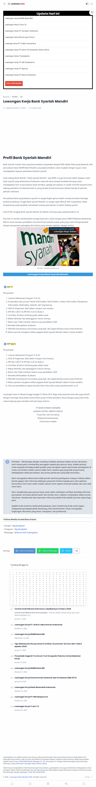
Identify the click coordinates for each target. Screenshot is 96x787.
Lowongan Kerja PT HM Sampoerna (20, 62)
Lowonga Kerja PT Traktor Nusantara (20, 43)
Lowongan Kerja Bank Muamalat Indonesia (34, 687)
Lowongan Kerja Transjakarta (17, 56)
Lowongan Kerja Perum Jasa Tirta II (20, 37)
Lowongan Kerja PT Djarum (16, 68)
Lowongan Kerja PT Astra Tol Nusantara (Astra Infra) (27, 49)
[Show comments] (83, 783)
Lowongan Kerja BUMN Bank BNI (19, 18)
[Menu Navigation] (4, 4)
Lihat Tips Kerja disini (36, 772)
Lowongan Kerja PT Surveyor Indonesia (21, 31)
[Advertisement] (48, 132)
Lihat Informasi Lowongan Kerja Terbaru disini (29, 764)
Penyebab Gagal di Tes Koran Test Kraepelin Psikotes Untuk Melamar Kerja (47, 657)
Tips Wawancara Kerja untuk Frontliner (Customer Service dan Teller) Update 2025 (48, 645)
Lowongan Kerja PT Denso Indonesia (20, 75)
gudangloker (19, 525)
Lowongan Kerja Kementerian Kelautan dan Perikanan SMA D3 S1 (45, 677)
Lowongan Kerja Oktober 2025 (21, 777)
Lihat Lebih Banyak (14, 83)
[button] (87, 4)
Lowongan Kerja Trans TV (15, 24)
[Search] (91, 4)
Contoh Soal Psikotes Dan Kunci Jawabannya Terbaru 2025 (42, 609)
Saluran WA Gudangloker (27, 532)
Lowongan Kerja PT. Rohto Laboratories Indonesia (38, 624)
